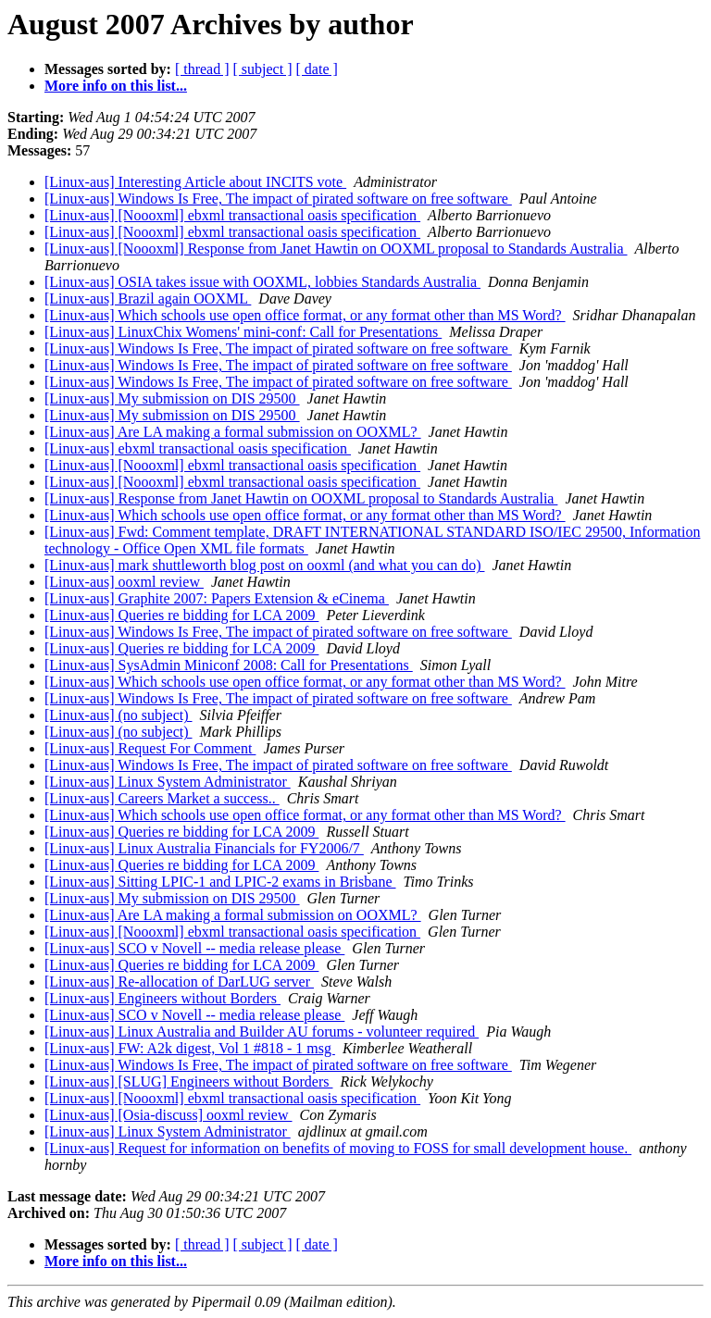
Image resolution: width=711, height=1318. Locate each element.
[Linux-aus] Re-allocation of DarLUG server (179, 981)
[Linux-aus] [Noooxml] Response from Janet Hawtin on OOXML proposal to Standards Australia (336, 248)
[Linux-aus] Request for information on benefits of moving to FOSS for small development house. (337, 1148)
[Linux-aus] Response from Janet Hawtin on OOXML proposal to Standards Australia (300, 498)
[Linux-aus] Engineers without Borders (162, 998)
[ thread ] (202, 69)
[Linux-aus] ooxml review (124, 582)
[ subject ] (263, 69)
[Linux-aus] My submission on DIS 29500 (172, 398)
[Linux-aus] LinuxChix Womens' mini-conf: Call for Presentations (243, 332)
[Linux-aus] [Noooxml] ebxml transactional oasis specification (232, 215)
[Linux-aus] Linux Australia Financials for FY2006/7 (204, 848)
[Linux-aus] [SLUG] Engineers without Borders (188, 1081)
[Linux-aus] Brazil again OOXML (147, 298)
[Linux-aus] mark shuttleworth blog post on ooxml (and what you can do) (264, 565)
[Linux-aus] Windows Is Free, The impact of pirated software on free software (278, 198)
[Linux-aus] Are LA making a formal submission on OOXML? (232, 432)
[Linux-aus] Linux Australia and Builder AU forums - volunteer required (261, 1031)
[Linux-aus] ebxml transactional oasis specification (197, 448)
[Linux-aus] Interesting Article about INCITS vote (195, 182)
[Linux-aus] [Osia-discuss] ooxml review (168, 1115)
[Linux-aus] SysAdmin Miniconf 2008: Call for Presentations (228, 665)
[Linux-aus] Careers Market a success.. (162, 798)
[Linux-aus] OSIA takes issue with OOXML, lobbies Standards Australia (262, 282)
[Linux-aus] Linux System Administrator (167, 782)
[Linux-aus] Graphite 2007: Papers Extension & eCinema (216, 598)
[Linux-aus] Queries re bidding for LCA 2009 (181, 615)
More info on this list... (115, 85)
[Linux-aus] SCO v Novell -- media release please (194, 948)
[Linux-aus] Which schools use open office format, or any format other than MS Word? (305, 315)
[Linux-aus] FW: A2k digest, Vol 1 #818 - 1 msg (189, 1048)
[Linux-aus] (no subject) (118, 715)
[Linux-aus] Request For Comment (150, 748)
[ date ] (317, 69)
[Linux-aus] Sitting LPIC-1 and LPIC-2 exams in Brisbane (220, 881)
